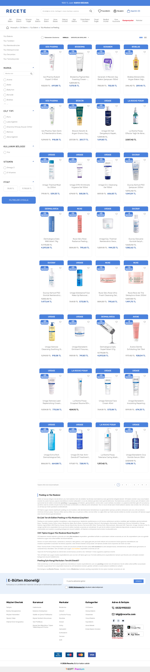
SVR (60, 640)
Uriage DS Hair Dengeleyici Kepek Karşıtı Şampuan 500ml (108, 132)
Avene (8, 80)
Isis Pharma (51, 47)
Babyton (9, 90)
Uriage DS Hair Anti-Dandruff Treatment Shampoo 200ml (80, 456)
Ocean (61, 622)
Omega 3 (9, 167)
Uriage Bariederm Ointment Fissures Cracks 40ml (80, 348)
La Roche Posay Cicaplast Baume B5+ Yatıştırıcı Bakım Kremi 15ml (79, 402)
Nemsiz (8, 132)
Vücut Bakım (46, 20)
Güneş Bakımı (18, 20)
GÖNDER (139, 581)
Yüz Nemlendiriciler (12, 46)
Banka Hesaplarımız (13, 611)
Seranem (107, 47)
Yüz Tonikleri (9, 41)
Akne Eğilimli (11, 137)
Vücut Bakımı (90, 618)
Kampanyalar (128, 21)
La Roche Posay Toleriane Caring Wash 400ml (108, 456)
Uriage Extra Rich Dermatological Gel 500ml (51, 456)
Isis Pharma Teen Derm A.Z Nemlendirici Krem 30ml (52, 132)
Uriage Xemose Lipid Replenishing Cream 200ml (51, 402)
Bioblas (8, 100)
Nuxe (79, 209)
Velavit (61, 611)
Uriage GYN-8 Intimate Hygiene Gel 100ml (80, 186)
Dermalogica (51, 209)
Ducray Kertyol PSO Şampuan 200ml (135, 186)
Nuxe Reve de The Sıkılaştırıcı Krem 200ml (136, 294)
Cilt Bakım (10, 20)
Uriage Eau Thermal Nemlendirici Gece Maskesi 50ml (107, 240)
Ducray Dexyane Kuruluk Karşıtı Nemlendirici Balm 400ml (136, 240)
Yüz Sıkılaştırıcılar (11, 50)
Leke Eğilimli (10, 122)
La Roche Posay (136, 101)
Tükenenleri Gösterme (50, 37)
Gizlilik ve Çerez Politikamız (42, 614)
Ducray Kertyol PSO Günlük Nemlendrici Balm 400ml (51, 294)
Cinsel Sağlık (96, 20)
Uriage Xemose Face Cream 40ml (108, 402)
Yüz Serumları (9, 55)
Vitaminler (89, 614)
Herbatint (62, 629)
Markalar (139, 21)
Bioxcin (80, 101)
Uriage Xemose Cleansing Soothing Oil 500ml (52, 348)
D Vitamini (10, 172)
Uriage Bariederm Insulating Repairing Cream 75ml (136, 402)
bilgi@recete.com (125, 614)
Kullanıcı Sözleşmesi (40, 611)
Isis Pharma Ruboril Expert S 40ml (51, 78)
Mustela (62, 618)
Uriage (107, 101)
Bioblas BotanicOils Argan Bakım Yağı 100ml (136, 78)
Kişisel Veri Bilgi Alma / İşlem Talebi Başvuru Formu (43, 626)
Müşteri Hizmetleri (12, 614)
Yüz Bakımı (34, 28)
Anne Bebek (55, 20)
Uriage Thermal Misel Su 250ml (51, 186)
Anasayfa (12, 28)
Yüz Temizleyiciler (11, 59)
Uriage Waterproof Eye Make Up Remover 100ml (80, 294)
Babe (7, 85)
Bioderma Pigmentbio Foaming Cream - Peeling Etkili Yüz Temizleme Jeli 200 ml (80, 78)
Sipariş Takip (10, 618)
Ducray (136, 155)
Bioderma (80, 47)
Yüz (7, 152)
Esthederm (63, 633)
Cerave (61, 636)
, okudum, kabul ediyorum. (84, 587)
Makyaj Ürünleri (65, 20)
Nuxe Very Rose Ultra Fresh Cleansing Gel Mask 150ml (108, 294)
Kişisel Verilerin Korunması (42, 618)
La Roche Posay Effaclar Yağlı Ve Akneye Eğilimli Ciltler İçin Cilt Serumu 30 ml (136, 132)
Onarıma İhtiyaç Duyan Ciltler (18, 127)
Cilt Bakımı (24, 28)
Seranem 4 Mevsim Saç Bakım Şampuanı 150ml (108, 78)
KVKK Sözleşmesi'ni (76, 587)
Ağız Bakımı (74, 20)
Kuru (7, 117)
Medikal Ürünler (106, 20)
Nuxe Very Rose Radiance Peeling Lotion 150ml (79, 240)
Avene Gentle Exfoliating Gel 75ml (136, 348)
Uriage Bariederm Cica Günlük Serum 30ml (136, 456)
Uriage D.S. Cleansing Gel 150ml (107, 186)
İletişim (9, 607)
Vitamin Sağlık (29, 20)
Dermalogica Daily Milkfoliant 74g (52, 240)
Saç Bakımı (37, 20)
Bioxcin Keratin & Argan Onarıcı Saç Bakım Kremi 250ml (79, 132)
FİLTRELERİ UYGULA (18, 200)
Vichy (61, 625)
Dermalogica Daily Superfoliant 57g (108, 348)
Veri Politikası (38, 622)
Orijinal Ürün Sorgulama (14, 622)
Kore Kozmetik (116, 20)
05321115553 (123, 607)
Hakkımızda (37, 607)
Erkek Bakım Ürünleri (85, 20)
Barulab (8, 95)
